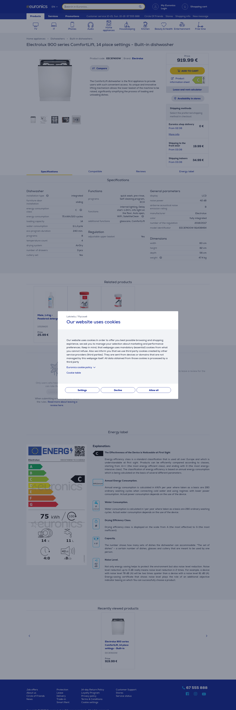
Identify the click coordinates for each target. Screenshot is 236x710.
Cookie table (74, 372)
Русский (82, 316)
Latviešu (71, 316)
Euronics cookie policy (82, 367)
